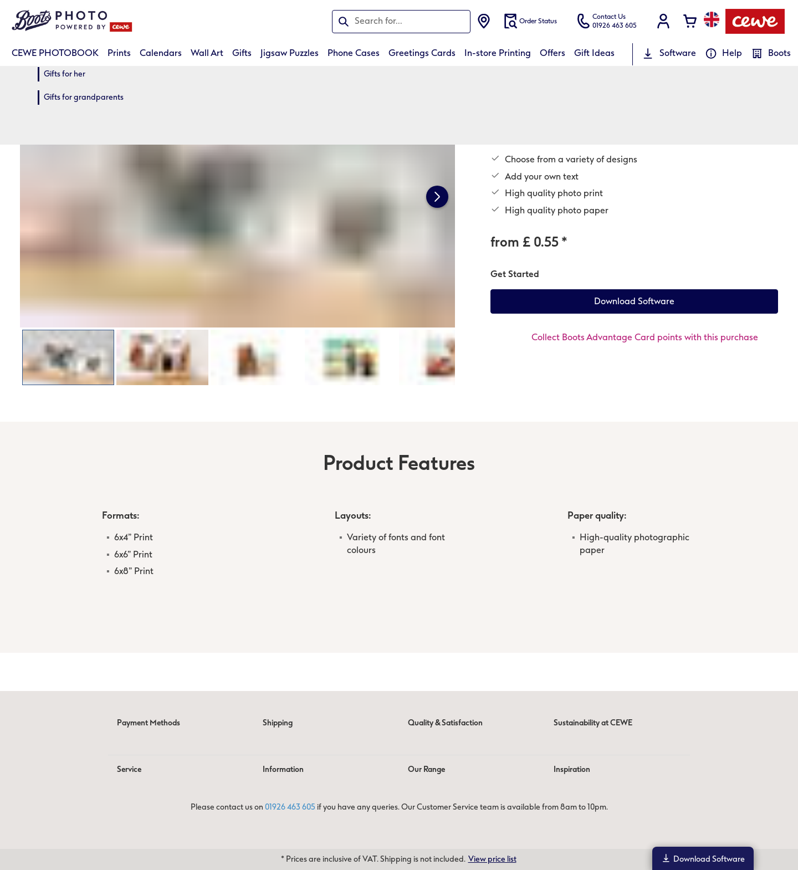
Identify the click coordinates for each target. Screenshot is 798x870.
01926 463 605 (290, 807)
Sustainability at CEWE (593, 723)
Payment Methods (148, 723)
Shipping (278, 723)
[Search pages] (401, 21)
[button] (663, 21)
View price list (492, 859)
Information (283, 769)
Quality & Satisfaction (445, 723)
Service (129, 769)
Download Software (703, 858)
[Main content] (399, 359)
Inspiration (572, 769)
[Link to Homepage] (120, 21)
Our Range (426, 769)
